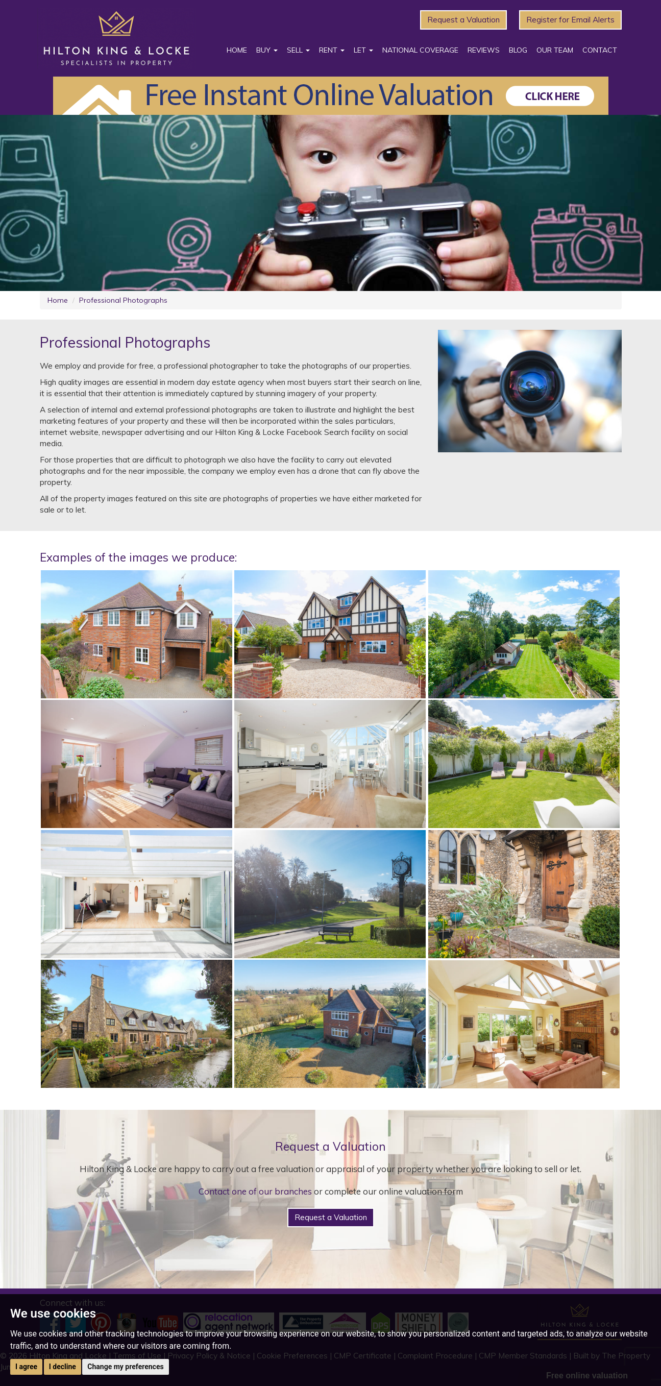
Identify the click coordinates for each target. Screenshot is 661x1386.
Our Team (554, 50)
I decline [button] (62, 1367)
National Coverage (420, 50)
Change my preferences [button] (125, 1367)
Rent (332, 50)
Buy (267, 50)
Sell (298, 50)
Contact (599, 50)
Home (237, 50)
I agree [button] (26, 1367)
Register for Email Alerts (570, 20)
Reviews (484, 50)
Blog (518, 50)
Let (363, 50)
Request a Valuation (463, 20)
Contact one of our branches (255, 1191)
